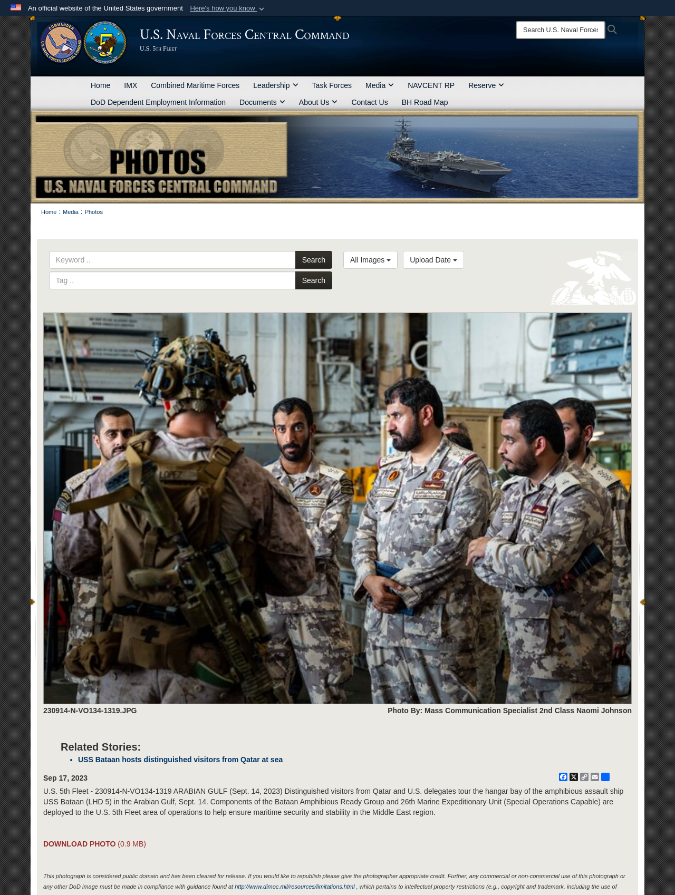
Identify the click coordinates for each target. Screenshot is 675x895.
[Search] (560, 30)
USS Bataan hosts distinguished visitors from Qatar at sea (180, 759)
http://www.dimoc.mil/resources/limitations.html (294, 886)
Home (100, 85)
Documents (262, 102)
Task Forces (332, 85)
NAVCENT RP (431, 85)
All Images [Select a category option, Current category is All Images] (370, 260)
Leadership (275, 85)
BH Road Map (425, 102)
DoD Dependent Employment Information (158, 102)
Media (379, 85)
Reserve (486, 85)
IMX (130, 85)
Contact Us (369, 102)
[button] (228, 8)
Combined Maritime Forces (195, 85)
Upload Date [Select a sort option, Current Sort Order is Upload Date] (433, 260)
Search (313, 260)
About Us (318, 102)
